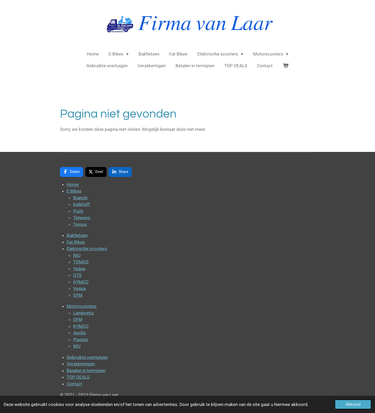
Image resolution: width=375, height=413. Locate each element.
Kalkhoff (81, 204)
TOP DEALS (78, 377)
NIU (76, 255)
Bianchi (80, 197)
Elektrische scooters (87, 248)
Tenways (81, 217)
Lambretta (83, 313)
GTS (77, 275)
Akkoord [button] (353, 404)
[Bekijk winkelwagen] (285, 66)
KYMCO (81, 282)
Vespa (79, 288)
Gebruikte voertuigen (87, 357)
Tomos (80, 224)
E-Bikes (74, 191)
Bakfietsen (77, 235)
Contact (74, 383)
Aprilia (79, 332)
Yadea (79, 268)
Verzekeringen (81, 363)
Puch (78, 211)
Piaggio (80, 339)
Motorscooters (82, 306)
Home (73, 184)
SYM (77, 295)
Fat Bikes (76, 242)
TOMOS (81, 261)
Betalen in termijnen (86, 370)
